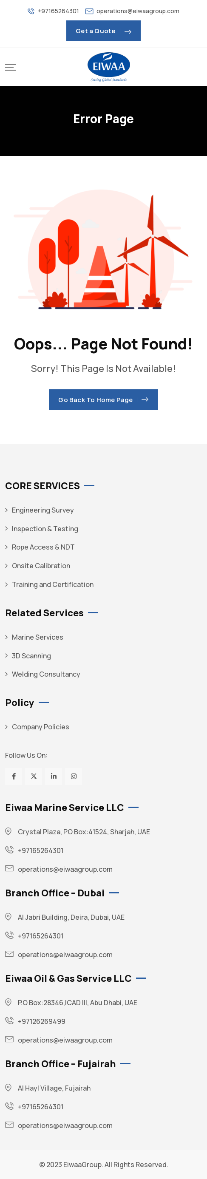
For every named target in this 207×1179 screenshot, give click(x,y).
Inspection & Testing (45, 528)
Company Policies (40, 726)
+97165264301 (58, 11)
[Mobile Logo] (109, 67)
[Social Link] (13, 776)
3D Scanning (31, 655)
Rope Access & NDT (43, 547)
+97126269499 (41, 1021)
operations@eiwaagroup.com (137, 11)
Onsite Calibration (41, 565)
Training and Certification (53, 584)
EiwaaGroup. (83, 1164)
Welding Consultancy (46, 674)
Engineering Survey (43, 510)
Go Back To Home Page (103, 399)
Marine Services (37, 637)
